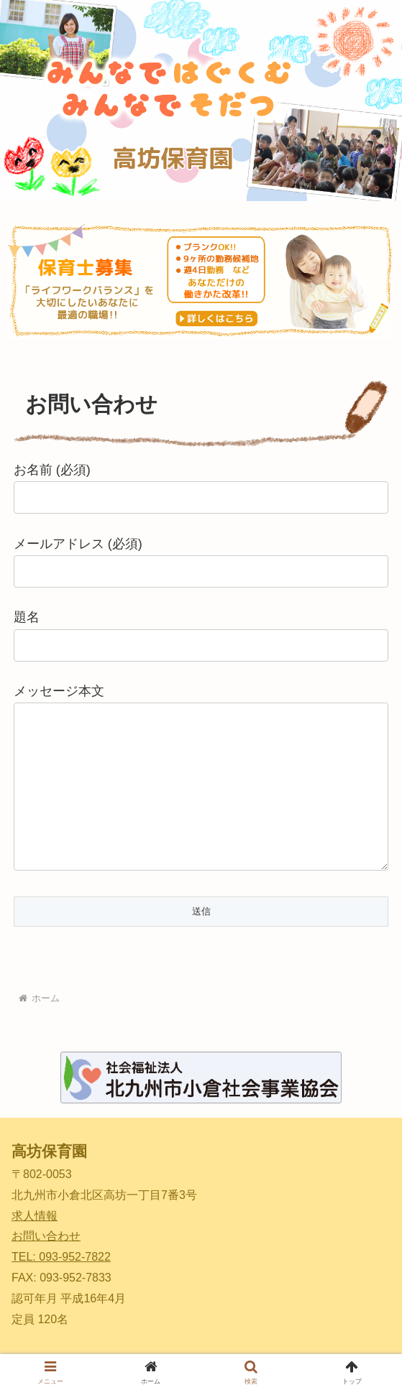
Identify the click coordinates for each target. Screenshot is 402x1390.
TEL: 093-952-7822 (61, 1257)
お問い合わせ (46, 1236)
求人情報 (35, 1216)
